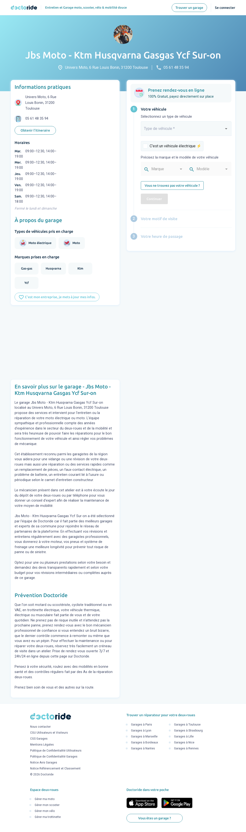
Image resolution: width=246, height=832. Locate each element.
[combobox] (186, 130)
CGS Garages (39, 739)
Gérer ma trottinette (48, 817)
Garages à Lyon (141, 730)
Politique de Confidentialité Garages (53, 756)
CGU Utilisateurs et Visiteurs (49, 733)
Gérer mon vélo (45, 811)
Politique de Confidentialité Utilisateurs (56, 751)
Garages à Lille (184, 736)
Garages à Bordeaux (144, 742)
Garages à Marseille (144, 736)
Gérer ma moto (45, 799)
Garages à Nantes (143, 748)
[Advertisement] (65, 342)
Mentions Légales (42, 745)
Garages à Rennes (186, 748)
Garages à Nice (184, 742)
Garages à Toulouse (187, 724)
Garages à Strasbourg (188, 730)
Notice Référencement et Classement (55, 768)
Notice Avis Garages (43, 762)
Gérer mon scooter (47, 805)
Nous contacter (40, 727)
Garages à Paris (141, 724)
